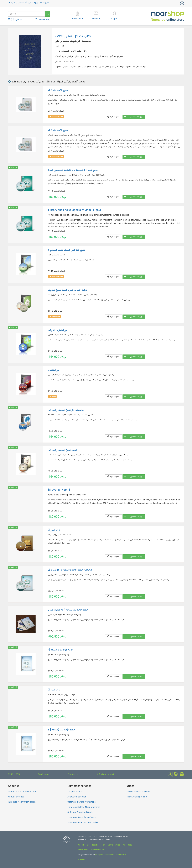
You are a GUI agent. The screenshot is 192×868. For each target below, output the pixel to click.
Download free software (139, 791)
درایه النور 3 (54, 530)
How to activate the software (81, 817)
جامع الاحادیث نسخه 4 (60, 650)
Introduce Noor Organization (22, 802)
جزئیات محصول (136, 116)
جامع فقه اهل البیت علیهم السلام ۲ (66, 250)
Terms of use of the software (22, 791)
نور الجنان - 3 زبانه (57, 330)
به (23, 3)
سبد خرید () (15, 19)
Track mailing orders (137, 797)
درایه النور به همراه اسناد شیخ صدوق (67, 290)
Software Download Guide (80, 812)
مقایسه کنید (113, 116)
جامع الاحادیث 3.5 (58, 90)
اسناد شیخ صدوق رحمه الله (62, 450)
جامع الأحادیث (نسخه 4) (61, 730)
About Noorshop (16, 797)
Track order (43, 774)
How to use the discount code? (82, 822)
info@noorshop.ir (105, 774)
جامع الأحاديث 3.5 (58, 130)
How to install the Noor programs (83, 807)
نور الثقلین (53, 370)
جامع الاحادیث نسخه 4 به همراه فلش (68, 610)
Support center (74, 791)
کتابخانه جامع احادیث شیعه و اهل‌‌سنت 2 (70, 570)
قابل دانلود (13, 167)
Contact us (73, 774)
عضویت (44, 3)
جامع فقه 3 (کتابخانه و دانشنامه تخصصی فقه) (73, 170)
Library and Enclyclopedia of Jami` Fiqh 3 (74, 210)
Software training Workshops (81, 802)
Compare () (42, 19)
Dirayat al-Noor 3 (59, 490)
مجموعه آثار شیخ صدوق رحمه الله (66, 410)
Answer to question (76, 797)
